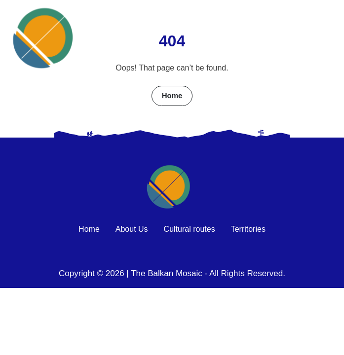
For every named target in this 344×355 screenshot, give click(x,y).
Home (172, 95)
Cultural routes (189, 229)
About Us (131, 229)
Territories (248, 229)
